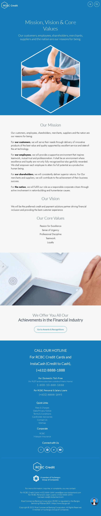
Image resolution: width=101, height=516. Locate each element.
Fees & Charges (42, 407)
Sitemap (42, 423)
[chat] (94, 501)
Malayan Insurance (42, 436)
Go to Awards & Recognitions (50, 329)
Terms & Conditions (42, 413)
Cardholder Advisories (42, 416)
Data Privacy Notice (42, 410)
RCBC (42, 433)
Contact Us (42, 419)
